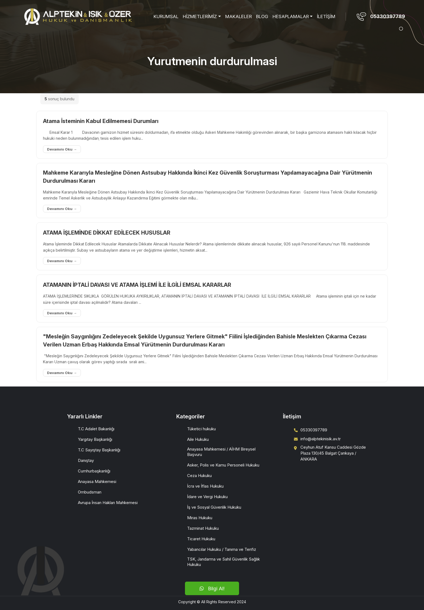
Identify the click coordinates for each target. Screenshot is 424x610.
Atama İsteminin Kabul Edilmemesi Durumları (100, 121)
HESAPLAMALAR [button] (291, 16)
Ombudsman (89, 492)
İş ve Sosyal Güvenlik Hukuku (214, 507)
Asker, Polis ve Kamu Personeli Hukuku (223, 465)
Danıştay (86, 460)
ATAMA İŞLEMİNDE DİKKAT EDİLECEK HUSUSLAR (106, 232)
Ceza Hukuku (199, 475)
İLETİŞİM (326, 16)
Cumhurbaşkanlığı (94, 471)
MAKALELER (238, 16)
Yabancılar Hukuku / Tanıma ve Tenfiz (221, 549)
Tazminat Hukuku (203, 528)
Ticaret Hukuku (201, 538)
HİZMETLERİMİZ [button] (200, 16)
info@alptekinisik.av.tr (320, 438)
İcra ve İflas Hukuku (205, 486)
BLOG (262, 16)
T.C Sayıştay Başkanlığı (99, 449)
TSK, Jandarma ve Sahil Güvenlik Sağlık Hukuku (223, 561)
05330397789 (387, 16)
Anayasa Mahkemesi (97, 481)
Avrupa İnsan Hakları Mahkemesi (108, 502)
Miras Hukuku (199, 517)
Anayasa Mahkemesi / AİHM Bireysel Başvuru (221, 451)
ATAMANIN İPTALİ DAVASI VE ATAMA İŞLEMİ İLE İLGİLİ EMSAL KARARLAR (137, 285)
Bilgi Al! (212, 588)
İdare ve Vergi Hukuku (207, 496)
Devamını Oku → (62, 149)
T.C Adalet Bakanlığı (96, 428)
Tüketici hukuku (201, 428)
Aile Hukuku (198, 439)
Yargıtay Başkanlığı (95, 439)
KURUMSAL (166, 16)
